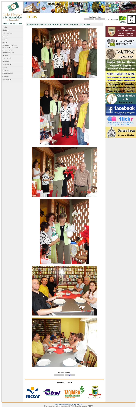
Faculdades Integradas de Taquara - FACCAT (68, 404)
